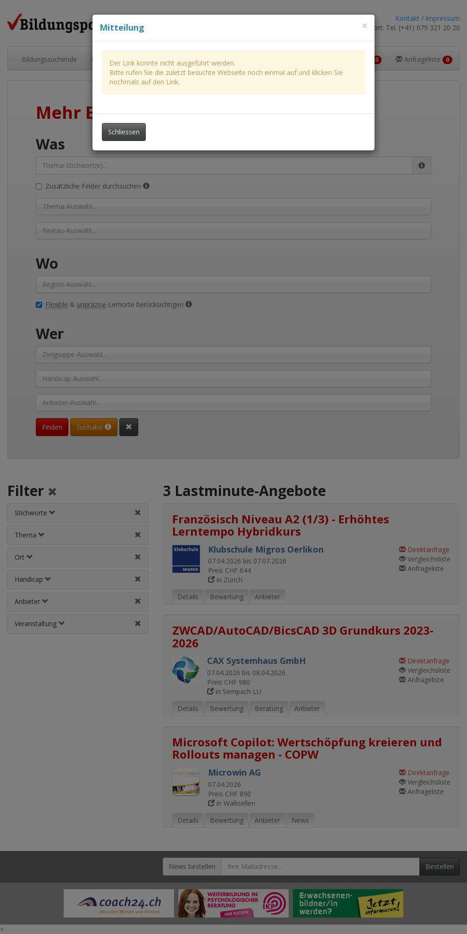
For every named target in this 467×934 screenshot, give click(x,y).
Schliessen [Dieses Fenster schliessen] (124, 131)
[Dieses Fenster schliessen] (364, 26)
